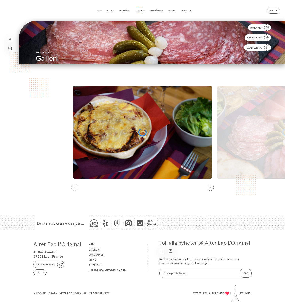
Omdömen (157, 10)
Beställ (124, 10)
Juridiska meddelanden (107, 270)
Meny (171, 10)
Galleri (140, 10)
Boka (110, 10)
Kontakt (186, 10)
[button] (210, 187)
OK (245, 273)
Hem (99, 10)
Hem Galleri (44, 52)
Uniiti (248, 293)
